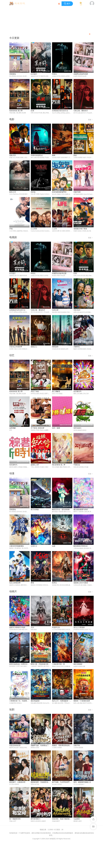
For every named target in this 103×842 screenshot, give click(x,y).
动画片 (13, 591)
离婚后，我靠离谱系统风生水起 (63, 746)
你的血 (33, 192)
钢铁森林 (55, 347)
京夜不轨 (76, 746)
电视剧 (13, 237)
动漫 (11, 473)
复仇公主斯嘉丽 (79, 628)
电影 (11, 119)
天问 (32, 628)
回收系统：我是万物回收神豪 (62, 819)
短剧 (11, 709)
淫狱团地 (12, 74)
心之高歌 (34, 229)
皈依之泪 (12, 192)
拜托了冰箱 (35, 391)
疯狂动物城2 (77, 664)
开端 (11, 229)
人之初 (54, 229)
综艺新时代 (13, 465)
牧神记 (54, 583)
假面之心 (34, 347)
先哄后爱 (55, 310)
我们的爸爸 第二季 (58, 465)
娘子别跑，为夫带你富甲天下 (62, 782)
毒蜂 (53, 155)
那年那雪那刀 (35, 819)
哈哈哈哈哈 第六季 (16, 111)
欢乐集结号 (77, 391)
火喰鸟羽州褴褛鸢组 (16, 546)
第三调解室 (56, 391)
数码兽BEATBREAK (80, 546)
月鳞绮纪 (76, 347)
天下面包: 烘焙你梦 (37, 428)
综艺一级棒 (56, 428)
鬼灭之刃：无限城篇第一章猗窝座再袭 (65, 701)
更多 (91, 119)
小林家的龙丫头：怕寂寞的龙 (19, 701)
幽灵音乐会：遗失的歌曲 (61, 510)
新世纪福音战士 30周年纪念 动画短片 (22, 664)
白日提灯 (34, 74)
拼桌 (75, 155)
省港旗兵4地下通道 (80, 229)
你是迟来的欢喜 (15, 746)
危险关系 (12, 155)
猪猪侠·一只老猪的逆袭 (81, 701)
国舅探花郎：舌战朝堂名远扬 (41, 782)
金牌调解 (12, 428)
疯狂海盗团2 (35, 701)
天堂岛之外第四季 (15, 347)
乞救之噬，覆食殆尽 (80, 111)
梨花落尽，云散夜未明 (17, 782)
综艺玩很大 (77, 428)
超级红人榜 (35, 465)
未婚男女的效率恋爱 (80, 74)
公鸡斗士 (34, 546)
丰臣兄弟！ (77, 310)
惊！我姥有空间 (15, 819)
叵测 (32, 111)
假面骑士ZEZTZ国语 (80, 583)
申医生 (54, 74)
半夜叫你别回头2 (37, 155)
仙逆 (53, 546)
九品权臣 (76, 819)
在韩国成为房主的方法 (60, 111)
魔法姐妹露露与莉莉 (80, 510)
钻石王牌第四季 (15, 583)
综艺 (11, 355)
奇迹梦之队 (56, 628)
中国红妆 (76, 465)
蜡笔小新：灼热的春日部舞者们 (42, 664)
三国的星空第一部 (58, 664)
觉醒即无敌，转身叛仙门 (39, 746)
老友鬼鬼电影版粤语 (59, 192)
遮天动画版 (35, 510)
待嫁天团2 (77, 192)
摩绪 (32, 583)
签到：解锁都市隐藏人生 (82, 782)
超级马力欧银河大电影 (17, 628)
